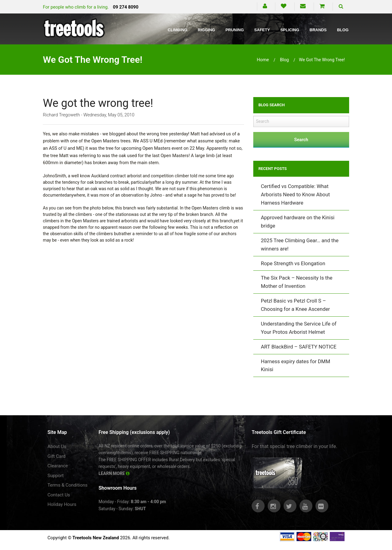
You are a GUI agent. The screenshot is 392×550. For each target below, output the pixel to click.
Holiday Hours (61, 504)
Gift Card (56, 456)
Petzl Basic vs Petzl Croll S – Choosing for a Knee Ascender (295, 305)
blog (284, 59)
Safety (262, 30)
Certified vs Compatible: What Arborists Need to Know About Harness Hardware (295, 194)
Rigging (206, 30)
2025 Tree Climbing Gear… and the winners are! (300, 244)
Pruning (234, 30)
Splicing (289, 30)
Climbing (177, 30)
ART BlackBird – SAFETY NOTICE (299, 347)
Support (55, 475)
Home (263, 59)
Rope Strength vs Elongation (293, 263)
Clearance (57, 466)
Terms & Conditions (67, 485)
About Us (56, 446)
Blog (343, 30)
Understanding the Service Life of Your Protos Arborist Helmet (299, 328)
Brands (318, 30)
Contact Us (58, 495)
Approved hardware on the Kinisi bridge (298, 221)
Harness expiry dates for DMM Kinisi (295, 365)
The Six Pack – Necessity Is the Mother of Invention (297, 282)
